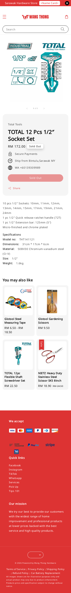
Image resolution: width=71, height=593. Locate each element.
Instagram (15, 469)
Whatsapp (15, 478)
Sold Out (35, 178)
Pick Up (13, 486)
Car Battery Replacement (45, 573)
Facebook (15, 465)
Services (14, 482)
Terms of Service (15, 569)
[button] (4, 17)
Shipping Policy (56, 569)
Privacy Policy (36, 569)
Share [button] (14, 188)
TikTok (13, 473)
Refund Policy (21, 573)
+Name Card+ (50, 3)
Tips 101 (14, 491)
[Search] (62, 29)
